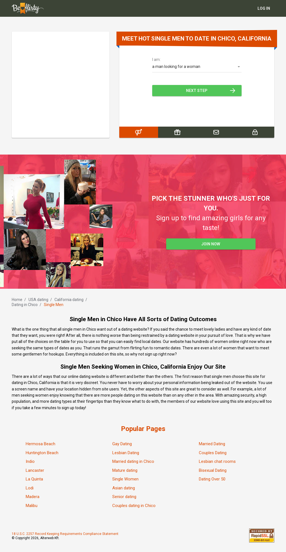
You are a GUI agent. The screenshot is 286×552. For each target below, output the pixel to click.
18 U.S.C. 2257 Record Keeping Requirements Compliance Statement (65, 534)
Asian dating (123, 488)
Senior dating (124, 496)
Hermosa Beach (40, 443)
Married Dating (212, 443)
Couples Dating (213, 452)
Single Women (125, 479)
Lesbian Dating (125, 452)
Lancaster (35, 470)
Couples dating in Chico (134, 505)
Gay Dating (122, 443)
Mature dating (124, 470)
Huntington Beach (42, 452)
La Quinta (34, 479)
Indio (30, 461)
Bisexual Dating (213, 470)
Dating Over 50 (212, 479)
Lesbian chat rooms (217, 461)
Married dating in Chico (133, 461)
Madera (32, 496)
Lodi (30, 488)
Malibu (31, 505)
